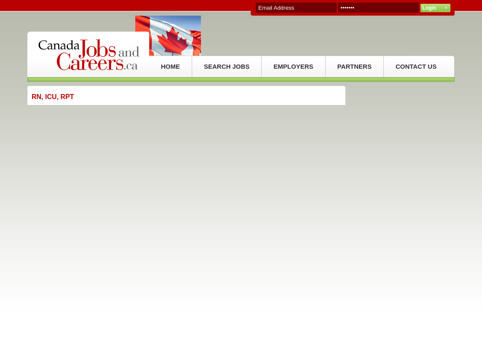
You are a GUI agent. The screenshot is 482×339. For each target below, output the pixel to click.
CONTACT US (416, 66)
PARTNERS (354, 66)
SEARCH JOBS (226, 66)
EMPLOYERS (293, 66)
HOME (170, 66)
